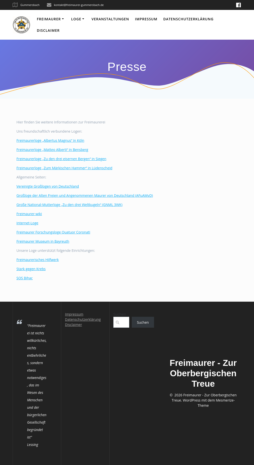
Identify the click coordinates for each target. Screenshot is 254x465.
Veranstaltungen (110, 19)
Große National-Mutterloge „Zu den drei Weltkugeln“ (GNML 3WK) (69, 204)
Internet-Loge (27, 223)
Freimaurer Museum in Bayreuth (42, 241)
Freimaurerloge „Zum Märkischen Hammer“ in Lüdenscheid (64, 168)
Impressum (146, 19)
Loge (76, 19)
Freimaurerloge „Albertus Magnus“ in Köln (50, 140)
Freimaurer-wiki (29, 213)
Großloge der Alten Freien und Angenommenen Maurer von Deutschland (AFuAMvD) (84, 195)
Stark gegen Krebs (31, 268)
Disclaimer (48, 30)
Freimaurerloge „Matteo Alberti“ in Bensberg (52, 149)
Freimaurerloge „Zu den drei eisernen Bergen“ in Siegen (61, 158)
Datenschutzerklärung (188, 19)
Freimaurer (49, 19)
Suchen (119, 314)
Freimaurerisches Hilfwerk (37, 259)
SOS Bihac (24, 278)
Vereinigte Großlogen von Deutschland (47, 186)
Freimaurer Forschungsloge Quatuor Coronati (53, 232)
